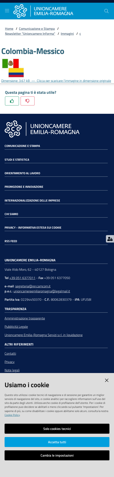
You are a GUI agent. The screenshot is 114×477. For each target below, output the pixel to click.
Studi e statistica (17, 159)
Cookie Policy (12, 415)
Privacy (10, 361)
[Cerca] (106, 11)
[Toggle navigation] (7, 10)
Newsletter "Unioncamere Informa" (30, 33)
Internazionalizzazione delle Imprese (32, 200)
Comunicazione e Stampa (37, 28)
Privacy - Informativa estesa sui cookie (33, 227)
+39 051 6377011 (22, 277)
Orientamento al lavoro (22, 173)
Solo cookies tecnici (57, 428)
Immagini (67, 33)
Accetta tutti (57, 441)
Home (9, 28)
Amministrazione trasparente (25, 318)
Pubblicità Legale (16, 326)
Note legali (12, 370)
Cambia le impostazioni (57, 455)
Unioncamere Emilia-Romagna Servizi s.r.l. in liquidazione (44, 334)
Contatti (10, 353)
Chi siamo (11, 214)
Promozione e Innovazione (24, 186)
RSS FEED (11, 241)
